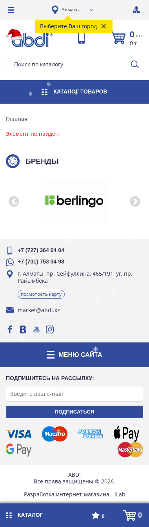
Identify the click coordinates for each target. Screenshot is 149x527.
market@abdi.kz (39, 310)
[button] (14, 201)
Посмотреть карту (41, 294)
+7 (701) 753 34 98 (41, 261)
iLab (119, 494)
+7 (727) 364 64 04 (41, 250)
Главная (16, 119)
